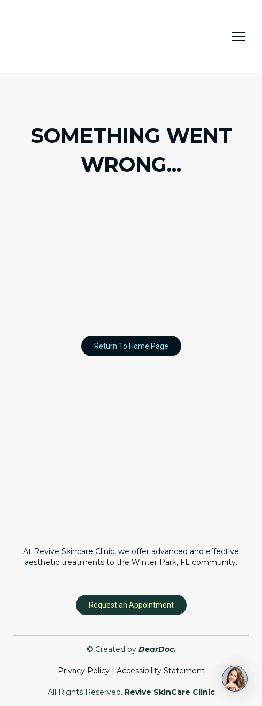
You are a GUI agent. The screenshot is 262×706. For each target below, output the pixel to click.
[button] (131, 346)
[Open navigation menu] (238, 36)
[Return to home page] (66, 36)
